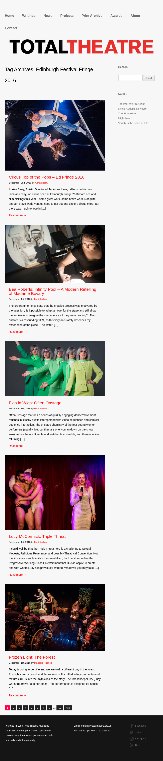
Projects (66, 16)
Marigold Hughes (43, 662)
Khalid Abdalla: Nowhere (132, 108)
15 (59, 708)
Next (68, 708)
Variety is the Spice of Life (133, 123)
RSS (137, 745)
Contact (11, 28)
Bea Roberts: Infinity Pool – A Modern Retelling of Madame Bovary (52, 291)
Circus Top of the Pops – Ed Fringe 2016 (47, 177)
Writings (29, 16)
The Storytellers (127, 113)
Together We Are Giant (131, 103)
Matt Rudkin (40, 299)
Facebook (140, 725)
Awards (116, 16)
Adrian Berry (41, 182)
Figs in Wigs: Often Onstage (35, 402)
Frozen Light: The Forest (32, 657)
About (135, 16)
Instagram (140, 738)
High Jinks (124, 118)
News (47, 16)
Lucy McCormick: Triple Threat (37, 536)
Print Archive (92, 16)
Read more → (17, 215)
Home (9, 16)
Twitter (138, 732)
